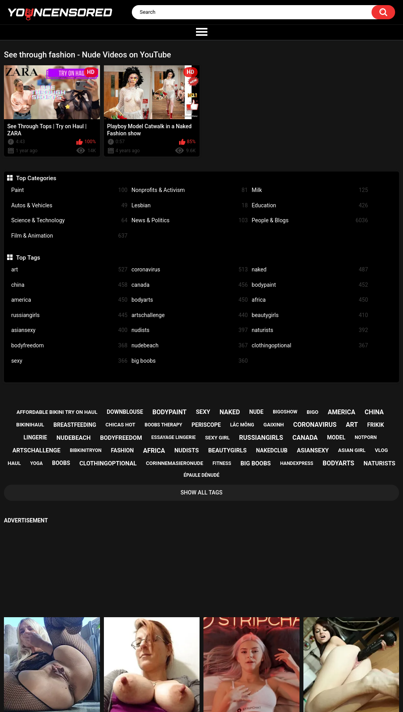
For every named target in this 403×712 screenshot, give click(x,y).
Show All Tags (202, 492)
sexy (69, 361)
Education (310, 205)
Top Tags (28, 257)
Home (154, 679)
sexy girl (217, 438)
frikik (375, 425)
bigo (312, 412)
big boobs (189, 361)
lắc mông (242, 425)
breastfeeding (75, 425)
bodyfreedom (69, 345)
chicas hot (120, 425)
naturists (310, 330)
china (69, 285)
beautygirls (310, 315)
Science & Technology (69, 220)
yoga (36, 463)
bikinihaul (30, 425)
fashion (122, 450)
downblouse (125, 412)
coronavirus (189, 269)
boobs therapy (164, 425)
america (69, 300)
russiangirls (69, 315)
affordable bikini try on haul (57, 412)
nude (256, 412)
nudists (189, 330)
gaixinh (273, 425)
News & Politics (189, 220)
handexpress (296, 463)
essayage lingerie (174, 437)
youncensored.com (193, 698)
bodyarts (189, 300)
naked (310, 269)
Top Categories (36, 178)
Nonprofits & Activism (189, 190)
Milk (310, 190)
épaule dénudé (201, 475)
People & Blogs (310, 220)
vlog (381, 450)
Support (191, 679)
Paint (69, 190)
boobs (61, 463)
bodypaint (310, 285)
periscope (206, 425)
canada (189, 285)
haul (14, 463)
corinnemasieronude (174, 463)
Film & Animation (69, 235)
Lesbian (189, 205)
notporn (366, 437)
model (336, 437)
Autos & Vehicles (69, 205)
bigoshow (285, 412)
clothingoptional (310, 345)
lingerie (35, 437)
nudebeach (189, 345)
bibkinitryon (86, 450)
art (69, 269)
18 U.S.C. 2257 (238, 679)
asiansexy (69, 330)
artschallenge (189, 315)
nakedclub (272, 450)
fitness (222, 463)
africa (310, 300)
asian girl (352, 450)
